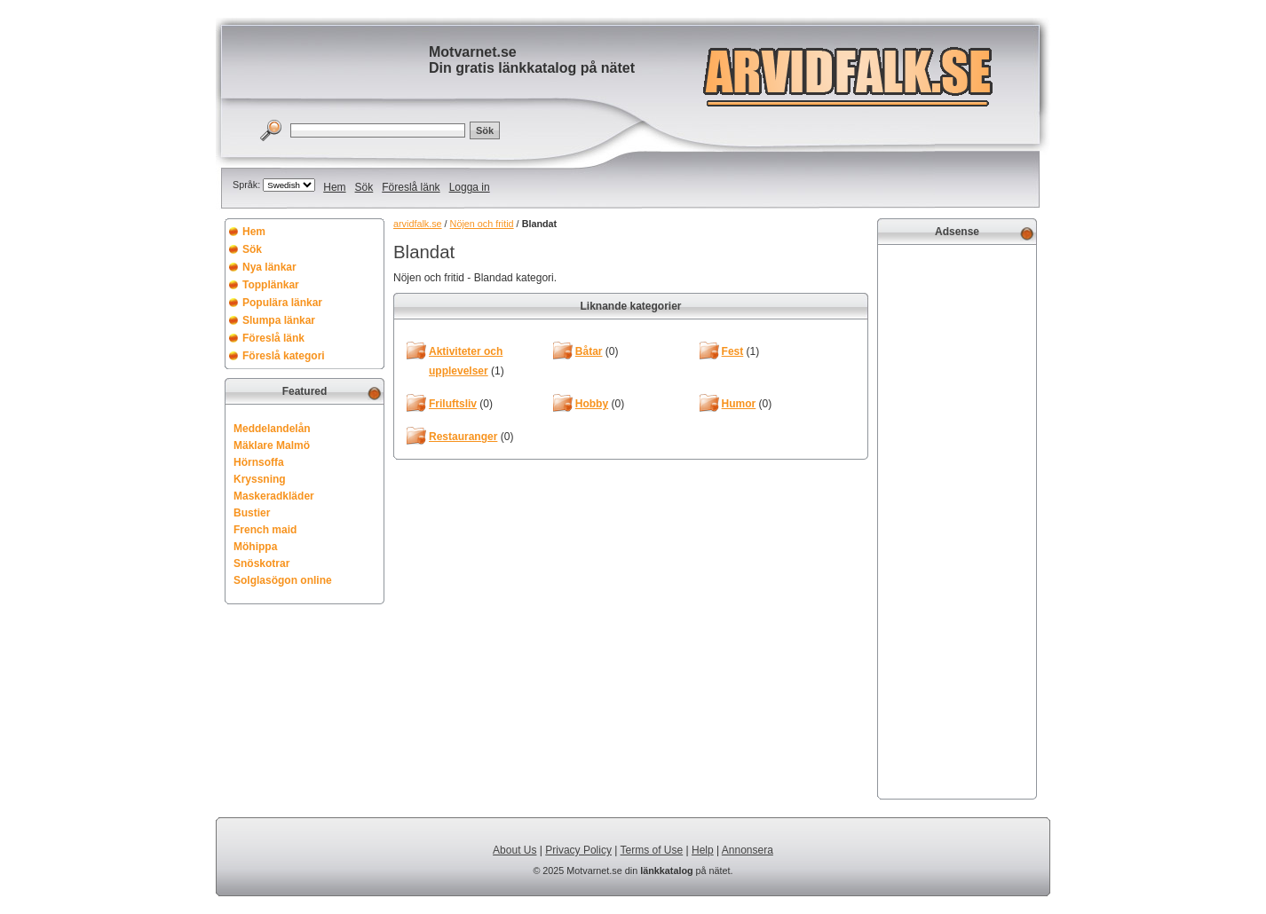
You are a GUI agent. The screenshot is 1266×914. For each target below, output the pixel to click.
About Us (514, 850)
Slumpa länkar (278, 320)
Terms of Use (652, 850)
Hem (334, 187)
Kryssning (259, 479)
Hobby (591, 404)
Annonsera (747, 850)
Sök (364, 187)
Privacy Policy (578, 850)
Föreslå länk (410, 187)
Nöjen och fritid (482, 223)
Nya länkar (269, 267)
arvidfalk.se (417, 223)
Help (703, 850)
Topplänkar (270, 285)
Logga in (469, 187)
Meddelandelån (272, 428)
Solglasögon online (282, 580)
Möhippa (255, 546)
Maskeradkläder (273, 496)
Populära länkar (282, 302)
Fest (733, 351)
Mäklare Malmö (271, 445)
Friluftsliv (453, 404)
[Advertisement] (957, 520)
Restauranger (463, 436)
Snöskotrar (261, 563)
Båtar (589, 351)
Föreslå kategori (283, 356)
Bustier (251, 513)
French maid (265, 530)
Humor (739, 404)
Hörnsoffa (258, 462)
